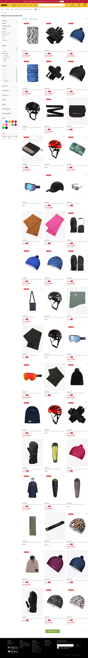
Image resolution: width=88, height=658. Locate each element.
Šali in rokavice (5, 34)
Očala (3, 38)
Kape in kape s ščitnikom (6, 33)
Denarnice (4, 31)
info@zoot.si (9, 644)
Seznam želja (72, 5)
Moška (19, 5)
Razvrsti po (25, 18)
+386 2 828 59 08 (10, 642)
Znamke (30, 9)
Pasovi (3, 36)
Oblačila (7, 9)
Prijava (79, 5)
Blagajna (85, 5)
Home (35, 5)
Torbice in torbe (18, 9)
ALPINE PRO (24, 50)
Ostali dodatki (4, 40)
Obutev (12, 9)
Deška (30, 5)
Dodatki (25, 9)
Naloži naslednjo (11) (52, 631)
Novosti (2, 9)
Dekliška (25, 5)
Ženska (14, 5)
